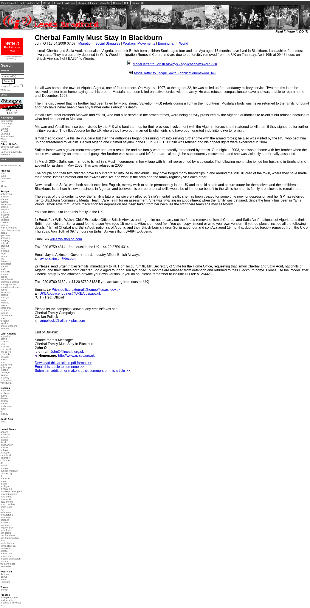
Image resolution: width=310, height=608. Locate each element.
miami (3, 483)
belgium (4, 209)
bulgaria (4, 217)
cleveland (5, 455)
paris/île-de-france (10, 287)
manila (4, 403)
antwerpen (6, 194)
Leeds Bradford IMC (29, 3)
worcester (5, 566)
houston (4, 468)
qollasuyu (5, 367)
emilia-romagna (8, 227)
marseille (5, 271)
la (1, 476)
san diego (5, 532)
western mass (7, 564)
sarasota (5, 548)
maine (3, 481)
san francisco (7, 535)
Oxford (4, 131)
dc (1, 463)
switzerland (6, 315)
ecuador (4, 357)
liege (3, 253)
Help (126, 3)
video (3, 89)
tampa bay (6, 553)
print (2, 173)
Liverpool (5, 126)
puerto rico (6, 364)
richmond (5, 522)
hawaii (3, 465)
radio (3, 176)
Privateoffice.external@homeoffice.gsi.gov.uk (86, 289)
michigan (5, 486)
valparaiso (5, 380)
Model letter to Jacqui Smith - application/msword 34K (175, 73)
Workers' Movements (139, 43)
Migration (85, 43)
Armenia (4, 574)
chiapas (4, 341)
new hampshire (8, 494)
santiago (4, 372)
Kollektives (7, 117)
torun (3, 318)
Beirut (3, 576)
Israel (3, 579)
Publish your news (12, 47)
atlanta (4, 439)
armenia (4, 196)
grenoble (5, 238)
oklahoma (5, 512)
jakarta (4, 401)
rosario (4, 370)
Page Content (8, 3)
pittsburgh (5, 517)
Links (4, 94)
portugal (4, 297)
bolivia (3, 339)
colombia (5, 354)
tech (2, 605)
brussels (4, 214)
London (4, 128)
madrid (4, 266)
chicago (4, 452)
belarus (4, 207)
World (183, 43)
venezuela (5, 382)
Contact (117, 3)
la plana (4, 251)
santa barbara (7, 543)
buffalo (4, 450)
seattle (4, 551)
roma (3, 300)
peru (2, 362)
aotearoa (5, 390)
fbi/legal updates (9, 597)
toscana (4, 320)
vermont (4, 561)
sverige (4, 313)
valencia (4, 328)
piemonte (5, 292)
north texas (6, 507)
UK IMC (47, 3)
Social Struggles (107, 43)
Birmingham (167, 43)
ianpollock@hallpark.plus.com (62, 320)
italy (2, 248)
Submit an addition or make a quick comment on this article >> (82, 370)
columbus (5, 460)
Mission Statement (88, 3)
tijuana (4, 375)
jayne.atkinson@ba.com (57, 258)
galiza (3, 232)
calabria (4, 220)
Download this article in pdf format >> (63, 363)
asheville (5, 437)
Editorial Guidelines (64, 3)
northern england (9, 282)
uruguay (4, 377)
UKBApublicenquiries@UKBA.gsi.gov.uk (70, 293)
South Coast (7, 136)
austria (4, 201)
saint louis (5, 530)
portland (4, 520)
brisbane (5, 393)
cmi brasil (5, 349)
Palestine (5, 582)
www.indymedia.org (10, 165)
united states (7, 556)
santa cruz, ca (8, 545)
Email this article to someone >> (59, 367)
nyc (2, 509)
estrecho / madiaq (10, 230)
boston (4, 447)
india (3, 421)
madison (4, 478)
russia (3, 305)
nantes (4, 274)
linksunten (5, 261)
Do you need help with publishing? (12, 57)
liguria (3, 256)
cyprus (4, 225)
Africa (3, 186)
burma (3, 395)
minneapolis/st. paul (11, 491)
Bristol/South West (10, 146)
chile (2, 344)
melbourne (6, 406)
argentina (5, 336)
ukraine (4, 323)
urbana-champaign (10, 558)
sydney (4, 414)
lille (2, 258)
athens (4, 199)
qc (1, 411)
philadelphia (6, 514)
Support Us (138, 3)
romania (4, 302)
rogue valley (6, 527)
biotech (4, 589)
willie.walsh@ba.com (66, 239)
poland (4, 295)
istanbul (4, 245)
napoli (3, 276)
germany (5, 235)
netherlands (6, 279)
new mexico (6, 499)
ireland (4, 243)
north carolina (7, 504)
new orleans (6, 501)
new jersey (6, 496)
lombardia (5, 264)
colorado (5, 457)
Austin (3, 442)
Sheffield (5, 134)
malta (3, 269)
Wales (3, 139)
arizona (4, 432)
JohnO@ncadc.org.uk (67, 351)
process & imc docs (10, 602)
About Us (105, 3)
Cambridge (6, 123)
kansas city (6, 473)
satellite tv (5, 178)
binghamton (6, 445)
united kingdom (8, 326)
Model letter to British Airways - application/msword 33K (175, 64)
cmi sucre (5, 351)
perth (3, 408)
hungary (4, 240)
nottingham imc (8, 284)
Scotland (5, 154)
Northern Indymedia (11, 152)
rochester (5, 525)
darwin (4, 398)
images (4, 86)
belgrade (5, 212)
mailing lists (6, 600)
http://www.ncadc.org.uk (76, 355)
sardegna (5, 307)
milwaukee (6, 489)
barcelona (5, 204)
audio (16, 86)
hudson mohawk (9, 470)
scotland (4, 310)
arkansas (5, 434)
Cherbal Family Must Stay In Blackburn (98, 37)
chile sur (4, 346)
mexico (4, 359)
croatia (4, 222)
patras (3, 289)
